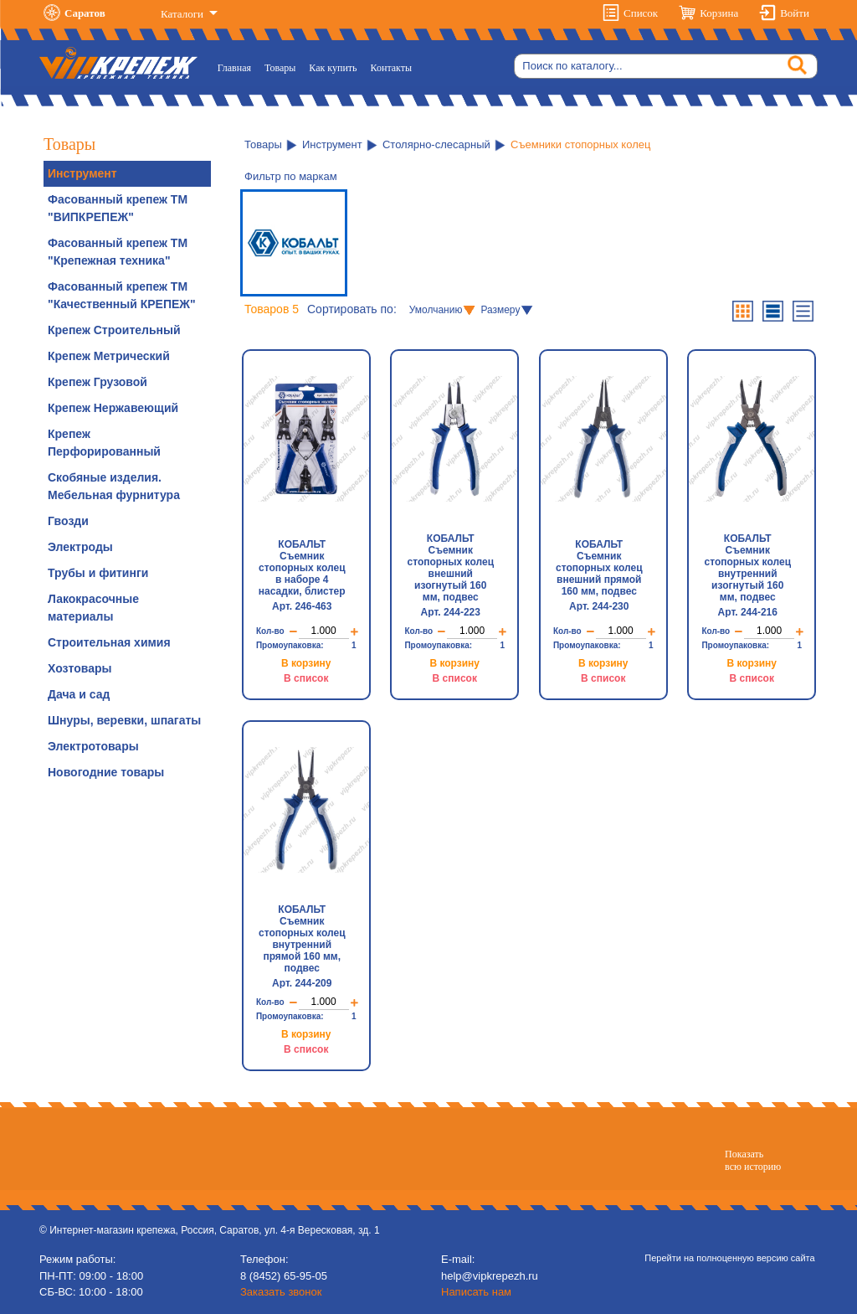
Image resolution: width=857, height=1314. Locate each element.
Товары (279, 68)
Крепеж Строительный (114, 330)
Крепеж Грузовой (97, 382)
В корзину (306, 663)
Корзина (719, 13)
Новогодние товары (106, 772)
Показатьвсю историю (753, 1160)
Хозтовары (79, 668)
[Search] (666, 66)
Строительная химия (109, 642)
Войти (794, 13)
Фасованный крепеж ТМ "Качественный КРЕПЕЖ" (122, 295)
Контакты (392, 68)
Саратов (84, 13)
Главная (238, 66)
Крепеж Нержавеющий (113, 408)
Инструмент (82, 173)
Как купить (333, 68)
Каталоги (183, 14)
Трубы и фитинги (98, 573)
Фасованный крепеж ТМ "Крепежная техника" (117, 251)
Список (641, 13)
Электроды (80, 547)
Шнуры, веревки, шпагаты (124, 720)
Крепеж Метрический (109, 356)
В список (306, 678)
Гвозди (68, 521)
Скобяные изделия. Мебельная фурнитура (114, 486)
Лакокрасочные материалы (93, 607)
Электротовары (93, 746)
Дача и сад (79, 694)
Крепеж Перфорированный (104, 442)
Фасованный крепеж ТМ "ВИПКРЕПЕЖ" (117, 208)
